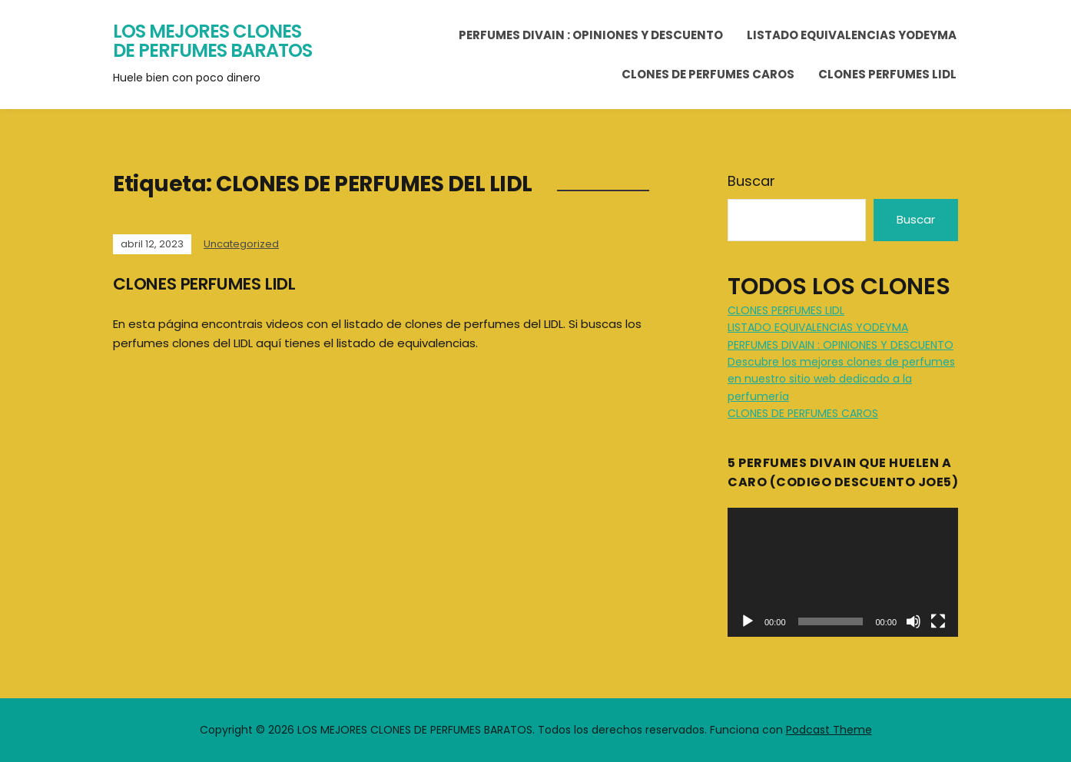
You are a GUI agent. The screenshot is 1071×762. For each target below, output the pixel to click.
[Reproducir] (747, 621)
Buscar (751, 180)
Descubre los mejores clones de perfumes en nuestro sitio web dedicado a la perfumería (841, 379)
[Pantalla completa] (938, 621)
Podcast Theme (829, 729)
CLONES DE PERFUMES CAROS (708, 74)
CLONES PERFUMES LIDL (887, 74)
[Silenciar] (913, 621)
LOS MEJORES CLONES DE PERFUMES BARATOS (212, 41)
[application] (843, 573)
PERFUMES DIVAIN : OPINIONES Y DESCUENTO (591, 35)
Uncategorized (241, 244)
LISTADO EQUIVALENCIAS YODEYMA (852, 35)
